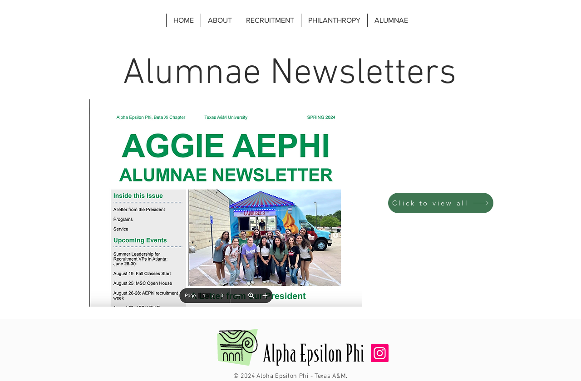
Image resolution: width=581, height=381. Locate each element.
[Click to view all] (440, 203)
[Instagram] (380, 353)
